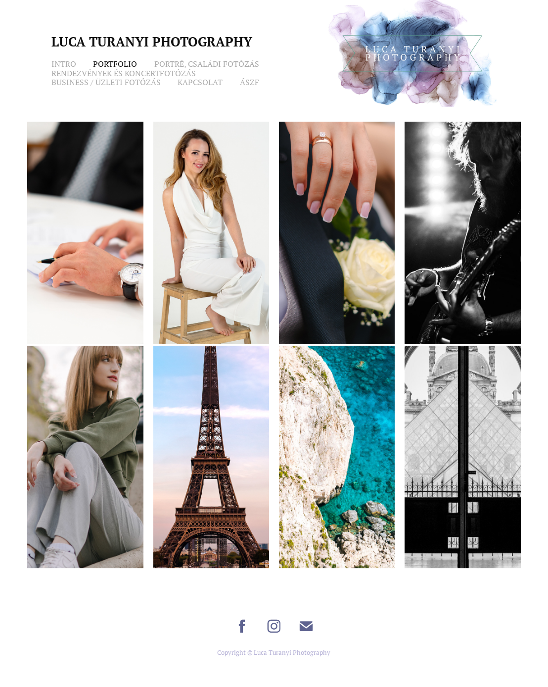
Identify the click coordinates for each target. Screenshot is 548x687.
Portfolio (115, 64)
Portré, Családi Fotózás (206, 64)
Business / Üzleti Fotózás (106, 82)
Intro (63, 64)
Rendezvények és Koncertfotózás (123, 73)
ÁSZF (249, 82)
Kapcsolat (200, 82)
